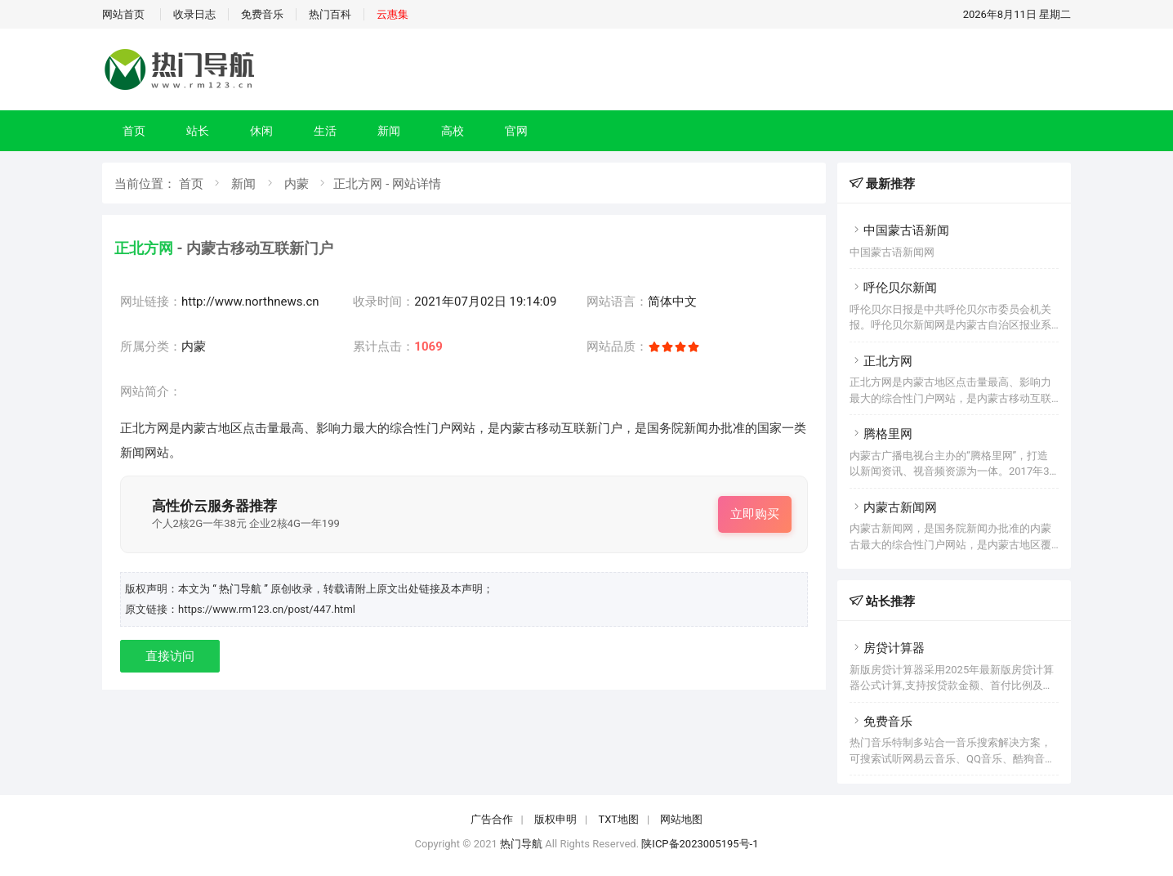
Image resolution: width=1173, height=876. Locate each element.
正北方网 (881, 361)
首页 (134, 130)
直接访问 (169, 656)
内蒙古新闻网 (893, 507)
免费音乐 (262, 14)
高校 (452, 130)
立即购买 (754, 514)
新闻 (388, 130)
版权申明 (555, 819)
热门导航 (521, 844)
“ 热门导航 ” (241, 589)
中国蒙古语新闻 (899, 230)
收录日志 (194, 14)
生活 (325, 130)
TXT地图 (618, 819)
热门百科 (330, 14)
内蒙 (296, 184)
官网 (516, 130)
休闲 (261, 130)
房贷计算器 (887, 648)
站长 (197, 130)
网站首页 (123, 14)
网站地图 (681, 819)
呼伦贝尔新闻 (893, 287)
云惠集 (392, 14)
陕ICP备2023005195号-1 (699, 844)
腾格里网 (881, 434)
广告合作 (492, 819)
